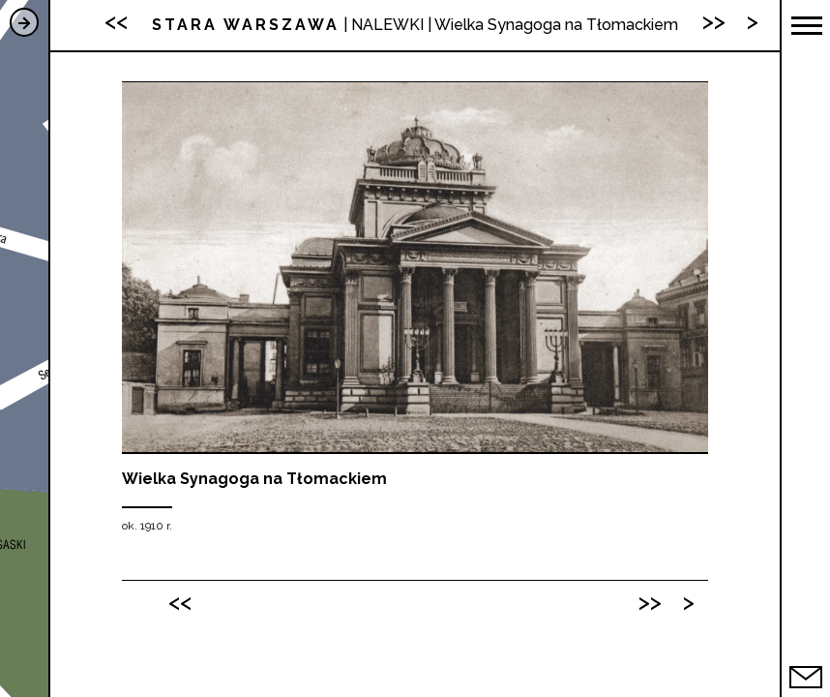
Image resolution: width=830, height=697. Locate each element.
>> (650, 602)
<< (180, 602)
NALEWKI (387, 24)
